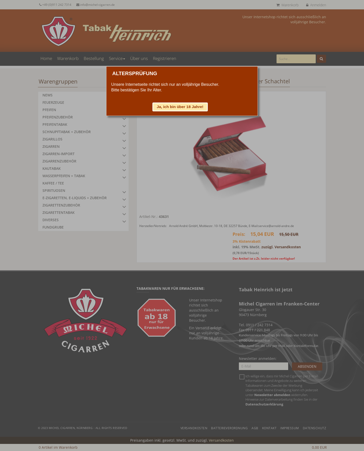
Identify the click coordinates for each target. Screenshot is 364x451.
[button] (180, 107)
